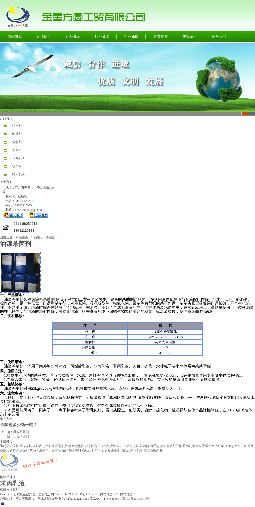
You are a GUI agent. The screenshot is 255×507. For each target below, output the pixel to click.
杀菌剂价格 (174, 446)
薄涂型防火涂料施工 (86, 446)
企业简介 (44, 37)
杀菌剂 (17, 150)
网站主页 (22, 237)
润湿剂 (17, 134)
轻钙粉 (144, 446)
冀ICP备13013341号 (135, 498)
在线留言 (189, 37)
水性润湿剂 (21, 436)
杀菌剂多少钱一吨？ (18, 425)
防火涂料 (22, 450)
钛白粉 (17, 166)
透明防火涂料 (9, 446)
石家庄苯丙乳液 (132, 450)
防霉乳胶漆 (63, 446)
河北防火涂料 (110, 446)
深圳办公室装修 (44, 446)
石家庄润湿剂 (91, 450)
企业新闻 (131, 37)
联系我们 (219, 37)
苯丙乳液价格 (192, 446)
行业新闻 (102, 37)
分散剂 (17, 142)
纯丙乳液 (18, 174)
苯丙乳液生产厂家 (42, 450)
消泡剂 (17, 126)
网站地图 (106, 494)
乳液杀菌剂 (21, 432)
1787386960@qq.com (29, 210)
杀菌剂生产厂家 (236, 446)
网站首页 (15, 37)
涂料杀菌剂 (45, 299)
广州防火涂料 (129, 446)
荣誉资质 (160, 37)
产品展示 (73, 37)
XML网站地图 (153, 450)
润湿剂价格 (157, 446)
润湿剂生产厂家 (213, 446)
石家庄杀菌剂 (110, 450)
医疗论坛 (26, 446)
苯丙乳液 (18, 158)
